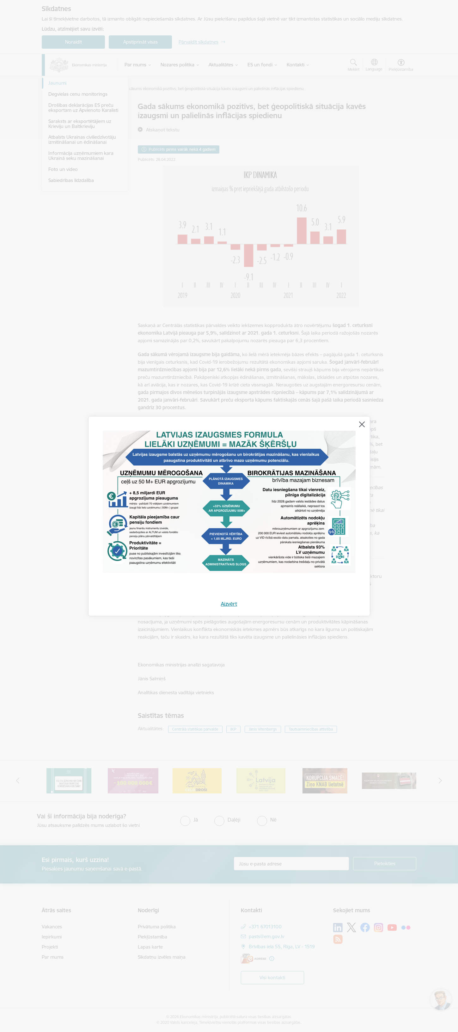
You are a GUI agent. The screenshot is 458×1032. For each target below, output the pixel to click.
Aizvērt (229, 604)
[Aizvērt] (362, 424)
